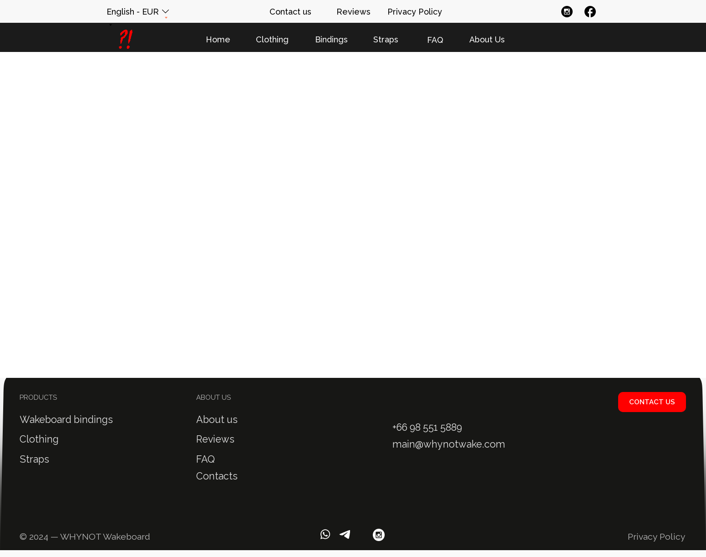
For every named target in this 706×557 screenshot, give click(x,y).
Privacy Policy (657, 536)
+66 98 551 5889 (427, 427)
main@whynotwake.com (448, 444)
